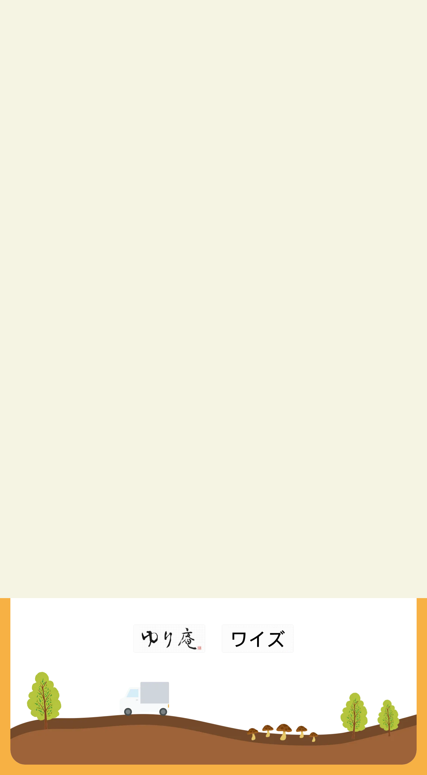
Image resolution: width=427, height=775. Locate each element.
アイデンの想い (264, 576)
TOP (251, 553)
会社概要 (316, 565)
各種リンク (319, 588)
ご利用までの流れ (267, 588)
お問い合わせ (322, 576)
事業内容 (256, 565)
